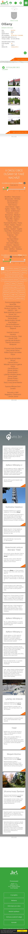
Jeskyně (6, 291)
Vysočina (13, 30)
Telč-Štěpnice (12, 241)
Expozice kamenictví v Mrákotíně (13, 343)
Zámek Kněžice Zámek (12, 320)
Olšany (6, 24)
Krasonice (10, 213)
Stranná (9, 233)
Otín (15, 221)
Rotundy (21, 287)
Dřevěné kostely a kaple (10, 287)
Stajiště (19, 229)
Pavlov (20, 223)
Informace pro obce (14, 906)
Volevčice (7, 247)
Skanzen (24, 272)
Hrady (7, 283)
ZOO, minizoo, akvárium (12, 268)
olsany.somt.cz (14, 47)
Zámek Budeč (12, 318)
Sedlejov (6, 229)
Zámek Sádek (12, 376)
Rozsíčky (9, 227)
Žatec (6, 249)
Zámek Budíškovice (12, 324)
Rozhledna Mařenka (12, 316)
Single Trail (14, 294)
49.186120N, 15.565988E (17, 35)
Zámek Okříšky (12, 370)
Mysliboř (17, 215)
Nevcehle (17, 217)
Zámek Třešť (13, 338)
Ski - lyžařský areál (14, 272)
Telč (12, 33)
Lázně (12, 291)
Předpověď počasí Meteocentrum (15, 928)
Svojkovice (10, 235)
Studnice (16, 233)
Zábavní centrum (8, 298)
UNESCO (4, 272)
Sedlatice (16, 227)
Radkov (12, 225)
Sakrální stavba (20, 298)
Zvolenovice (13, 251)
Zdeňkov (12, 249)
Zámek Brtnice (13, 368)
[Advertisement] (14, 152)
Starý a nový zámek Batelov (13, 382)
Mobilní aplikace (14, 911)
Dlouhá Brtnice (12, 203)
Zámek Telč (12, 314)
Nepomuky (8, 217)
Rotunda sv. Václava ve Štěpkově (12, 327)
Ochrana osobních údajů (14, 917)
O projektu (14, 895)
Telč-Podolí (12, 237)
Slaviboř (13, 229)
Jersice (8, 211)
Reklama (14, 900)
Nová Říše (9, 219)
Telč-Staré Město (12, 239)
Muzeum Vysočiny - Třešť (13, 336)
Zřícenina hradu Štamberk (13, 348)
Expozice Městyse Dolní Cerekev (13, 387)
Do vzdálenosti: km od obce (12, 183)
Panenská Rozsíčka (10, 223)
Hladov (13, 209)
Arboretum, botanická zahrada (10, 279)
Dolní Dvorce (12, 205)
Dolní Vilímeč (10, 207)
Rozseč (19, 225)
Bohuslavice (16, 197)
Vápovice (16, 245)
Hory (18, 209)
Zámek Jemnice (12, 380)
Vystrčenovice (16, 247)
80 (11, 43)
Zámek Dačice (13, 362)
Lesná (16, 213)
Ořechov (10, 221)
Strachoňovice (17, 231)
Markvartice (9, 215)
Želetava (19, 249)
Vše (3, 268)
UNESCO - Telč (12, 310)
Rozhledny (23, 279)
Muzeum (22, 294)
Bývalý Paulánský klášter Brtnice (13, 359)
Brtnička (17, 199)
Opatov (16, 219)
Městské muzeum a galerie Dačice (13, 365)
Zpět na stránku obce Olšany (20, 132)
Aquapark (23, 268)
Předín (7, 225)
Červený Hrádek (12, 201)
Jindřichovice (15, 211)
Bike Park (6, 294)
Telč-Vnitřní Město (12, 243)
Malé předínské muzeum (12, 312)
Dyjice (17, 207)
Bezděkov (8, 197)
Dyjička (7, 209)
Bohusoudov (9, 199)
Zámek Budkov (12, 372)
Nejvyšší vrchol (20, 291)
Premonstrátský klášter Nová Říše (13, 303)
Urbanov (9, 245)
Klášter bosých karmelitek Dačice (13, 353)
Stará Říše (8, 231)
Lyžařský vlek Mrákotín (12, 340)
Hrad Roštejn (12, 322)
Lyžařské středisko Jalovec (12, 374)
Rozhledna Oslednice (13, 306)
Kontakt (14, 922)
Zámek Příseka (12, 378)
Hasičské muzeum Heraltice (13, 333)
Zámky (13, 283)
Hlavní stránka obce (22, 59)
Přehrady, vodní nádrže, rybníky (14, 276)
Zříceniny (20, 283)
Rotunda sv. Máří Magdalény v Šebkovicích (13, 393)
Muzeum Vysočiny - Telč (12, 308)
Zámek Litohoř (13, 396)
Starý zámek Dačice (12, 350)
